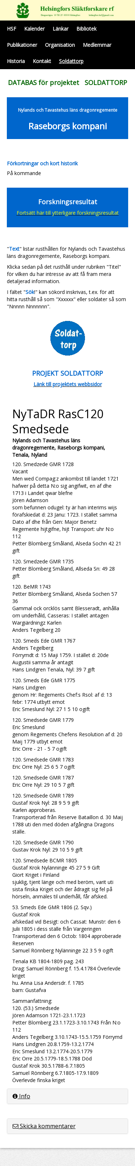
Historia (16, 61)
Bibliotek (86, 28)
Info (21, 1096)
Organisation (60, 44)
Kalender (34, 28)
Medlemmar (97, 44)
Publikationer (22, 44)
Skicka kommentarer (44, 1126)
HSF (11, 28)
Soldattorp (71, 61)
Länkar (60, 28)
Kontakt (42, 61)
